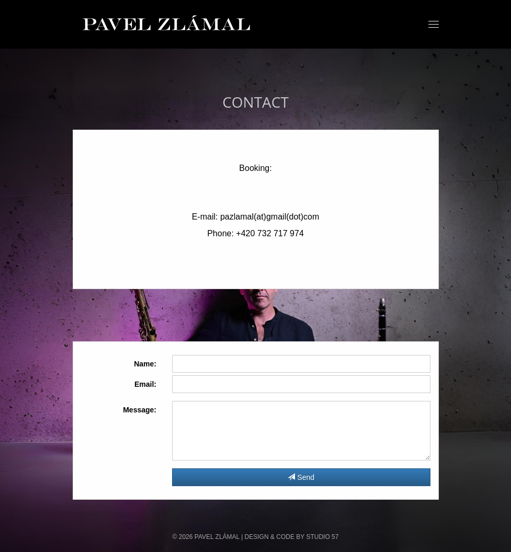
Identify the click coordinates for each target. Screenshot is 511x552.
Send (301, 477)
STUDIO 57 (322, 536)
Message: (139, 410)
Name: (145, 364)
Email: (145, 384)
